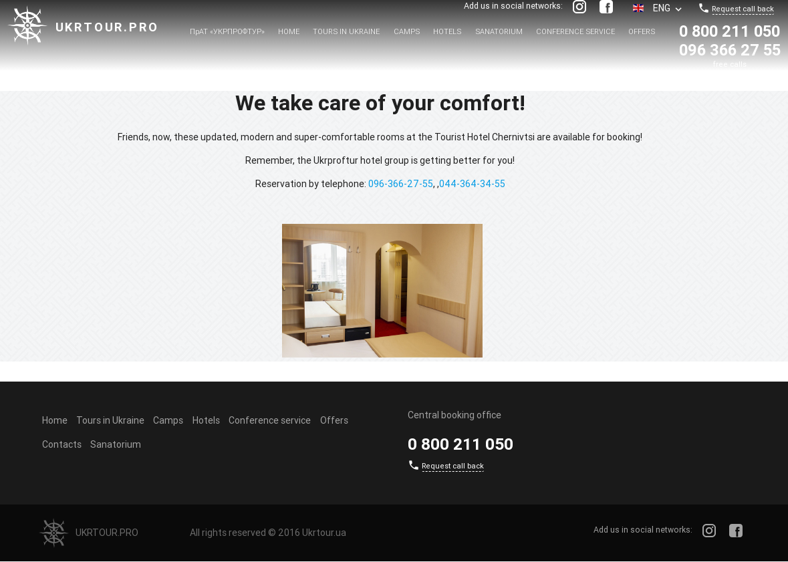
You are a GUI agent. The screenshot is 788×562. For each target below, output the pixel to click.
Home (288, 31)
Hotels (447, 31)
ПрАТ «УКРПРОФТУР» (227, 31)
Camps (407, 31)
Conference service (575, 31)
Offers (641, 31)
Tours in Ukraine (346, 31)
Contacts (62, 444)
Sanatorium (499, 31)
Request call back (743, 8)
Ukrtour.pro (107, 27)
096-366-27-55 (400, 184)
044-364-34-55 (472, 184)
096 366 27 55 (730, 49)
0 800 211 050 (729, 31)
